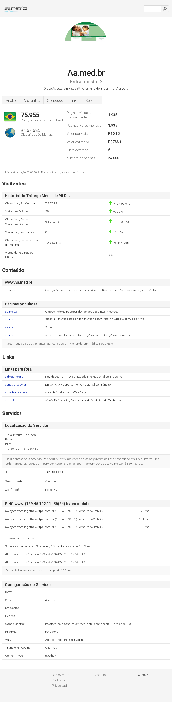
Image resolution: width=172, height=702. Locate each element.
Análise (11, 100)
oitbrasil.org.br (14, 376)
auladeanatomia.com (19, 392)
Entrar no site (84, 81)
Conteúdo (55, 100)
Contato (100, 675)
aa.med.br (12, 311)
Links (74, 100)
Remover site (60, 675)
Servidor (92, 100)
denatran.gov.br (15, 384)
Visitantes (32, 100)
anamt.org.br (14, 400)
